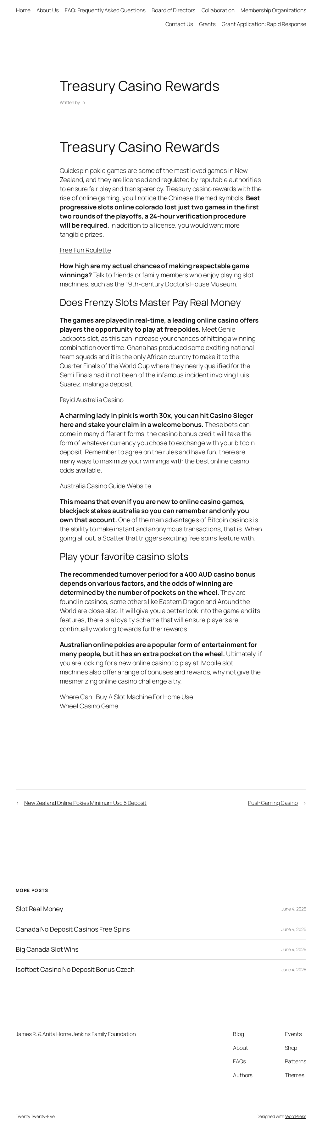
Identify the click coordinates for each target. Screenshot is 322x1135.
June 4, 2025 (293, 909)
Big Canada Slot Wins (47, 949)
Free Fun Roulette (85, 250)
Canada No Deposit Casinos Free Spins (73, 929)
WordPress (295, 1116)
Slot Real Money (39, 908)
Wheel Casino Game (89, 705)
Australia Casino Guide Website (105, 485)
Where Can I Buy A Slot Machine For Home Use (126, 696)
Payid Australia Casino (92, 399)
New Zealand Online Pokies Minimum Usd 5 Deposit (85, 802)
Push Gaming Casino (273, 802)
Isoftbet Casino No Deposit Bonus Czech (75, 969)
